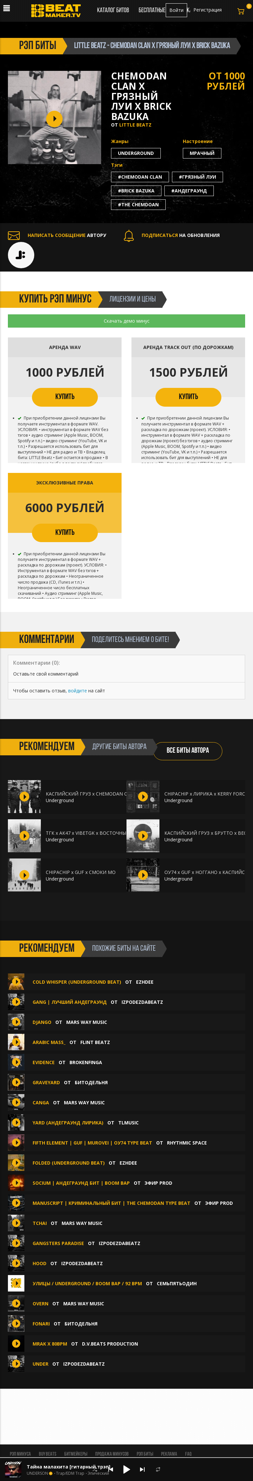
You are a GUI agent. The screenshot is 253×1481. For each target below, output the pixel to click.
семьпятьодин (177, 1283)
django (42, 1022)
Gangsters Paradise (58, 1243)
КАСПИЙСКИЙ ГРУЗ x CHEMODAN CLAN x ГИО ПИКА (105, 794)
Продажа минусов (112, 1454)
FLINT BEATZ (95, 1042)
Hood (39, 1263)
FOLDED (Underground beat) (69, 1163)
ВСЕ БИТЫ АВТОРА (188, 751)
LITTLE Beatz (135, 125)
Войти (176, 10)
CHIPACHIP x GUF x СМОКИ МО (81, 872)
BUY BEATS (47, 1454)
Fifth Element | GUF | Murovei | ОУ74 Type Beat (92, 1143)
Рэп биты (145, 1454)
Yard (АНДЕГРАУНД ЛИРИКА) (68, 1122)
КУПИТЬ (64, 397)
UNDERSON (37, 1473)
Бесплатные (152, 10)
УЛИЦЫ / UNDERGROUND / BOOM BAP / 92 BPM (87, 1283)
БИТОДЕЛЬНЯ (91, 1082)
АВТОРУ (57, 235)
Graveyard (46, 1082)
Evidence (44, 1062)
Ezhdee (145, 982)
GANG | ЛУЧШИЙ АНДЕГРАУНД (70, 1002)
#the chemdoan (138, 204)
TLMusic (128, 1122)
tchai (40, 1223)
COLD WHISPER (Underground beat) (77, 982)
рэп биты (37, 46)
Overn (40, 1303)
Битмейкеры (75, 1454)
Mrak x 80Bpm (50, 1344)
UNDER (40, 1364)
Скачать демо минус (127, 321)
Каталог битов (113, 10)
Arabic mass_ (49, 1042)
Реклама (169, 1454)
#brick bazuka (136, 191)
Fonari (42, 1324)
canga (41, 1102)
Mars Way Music (86, 1022)
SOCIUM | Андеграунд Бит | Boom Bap (81, 1183)
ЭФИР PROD (158, 1183)
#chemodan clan (140, 177)
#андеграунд (189, 191)
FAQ (188, 1454)
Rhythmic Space (187, 1143)
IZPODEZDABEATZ (142, 1002)
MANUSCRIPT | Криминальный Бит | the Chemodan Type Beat (111, 1203)
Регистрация (207, 10)
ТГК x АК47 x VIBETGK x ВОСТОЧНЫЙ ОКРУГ (96, 833)
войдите (77, 690)
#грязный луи (197, 177)
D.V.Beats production (110, 1344)
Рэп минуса (20, 1454)
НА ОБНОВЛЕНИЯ (172, 235)
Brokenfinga (86, 1062)
